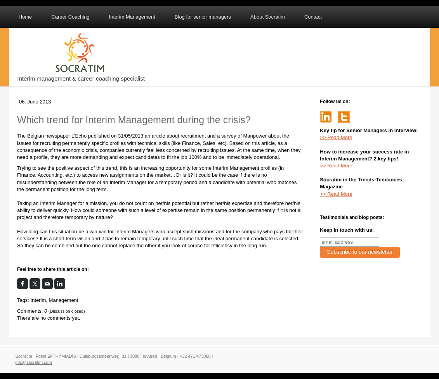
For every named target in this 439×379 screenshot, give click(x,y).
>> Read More (336, 137)
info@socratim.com (34, 362)
